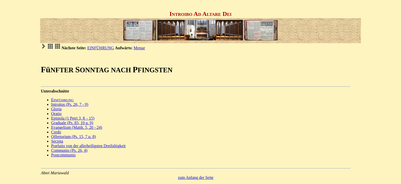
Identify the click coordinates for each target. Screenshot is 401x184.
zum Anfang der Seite (196, 177)
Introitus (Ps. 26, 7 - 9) (69, 104)
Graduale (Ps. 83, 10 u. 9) (72, 123)
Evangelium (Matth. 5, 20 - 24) (76, 127)
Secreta (57, 141)
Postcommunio (63, 155)
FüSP (107, 69)
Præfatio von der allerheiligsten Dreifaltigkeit (88, 146)
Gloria (56, 109)
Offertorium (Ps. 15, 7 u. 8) (73, 136)
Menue (139, 48)
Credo (56, 132)
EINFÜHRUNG (100, 48)
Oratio (56, 113)
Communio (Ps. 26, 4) (69, 150)
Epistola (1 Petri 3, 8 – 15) (72, 118)
